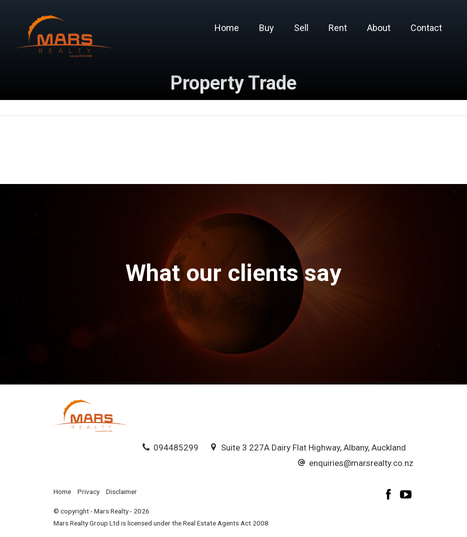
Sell (301, 27)
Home (226, 27)
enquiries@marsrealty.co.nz (361, 463)
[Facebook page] (390, 495)
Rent (337, 27)
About (378, 27)
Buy (266, 27)
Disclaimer (121, 492)
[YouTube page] (406, 495)
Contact (426, 27)
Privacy (89, 492)
